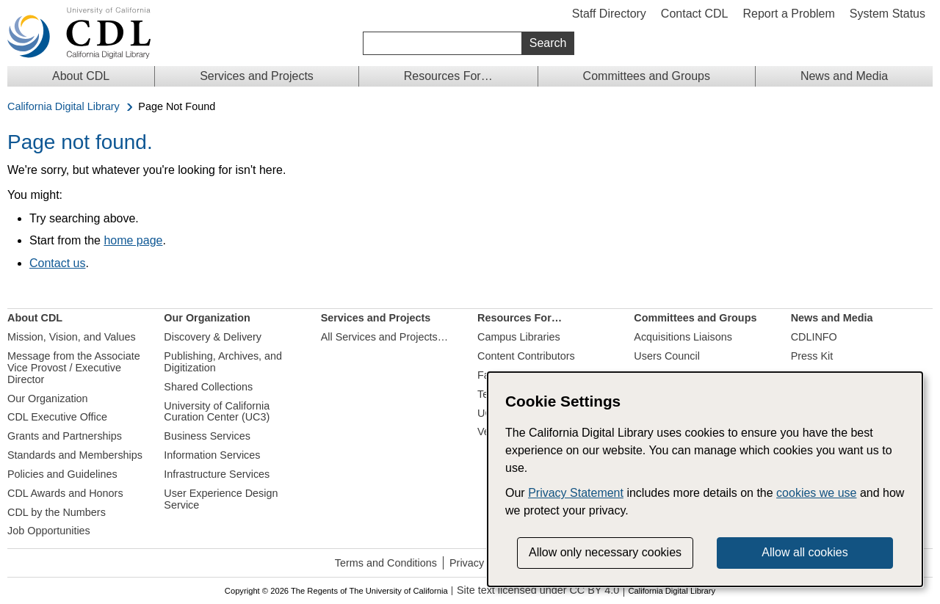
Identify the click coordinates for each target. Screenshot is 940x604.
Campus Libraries (518, 337)
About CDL (80, 76)
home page (133, 240)
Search (548, 43)
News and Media (844, 76)
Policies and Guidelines (62, 474)
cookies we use (816, 493)
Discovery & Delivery (212, 337)
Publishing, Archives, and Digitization (223, 362)
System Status (887, 13)
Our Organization (47, 398)
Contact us (57, 263)
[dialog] (705, 479)
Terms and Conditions (386, 563)
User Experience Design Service (221, 499)
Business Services (207, 436)
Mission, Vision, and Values (71, 337)
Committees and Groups (646, 76)
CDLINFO (814, 337)
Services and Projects (257, 76)
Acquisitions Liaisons (683, 337)
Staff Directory (609, 13)
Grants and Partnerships (64, 436)
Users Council (667, 356)
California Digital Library (63, 106)
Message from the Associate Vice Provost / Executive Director (73, 367)
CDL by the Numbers (56, 512)
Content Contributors (526, 356)
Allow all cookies (804, 552)
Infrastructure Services (217, 474)
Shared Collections (208, 387)
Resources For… (448, 76)
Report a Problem (788, 13)
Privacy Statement (575, 493)
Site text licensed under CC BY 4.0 (538, 590)
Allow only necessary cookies (605, 552)
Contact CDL (694, 13)
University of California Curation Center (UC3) (217, 411)
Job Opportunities (48, 530)
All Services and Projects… (385, 337)
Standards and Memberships (74, 455)
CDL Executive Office (57, 417)
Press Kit (812, 356)
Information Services (212, 455)
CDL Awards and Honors (65, 493)
